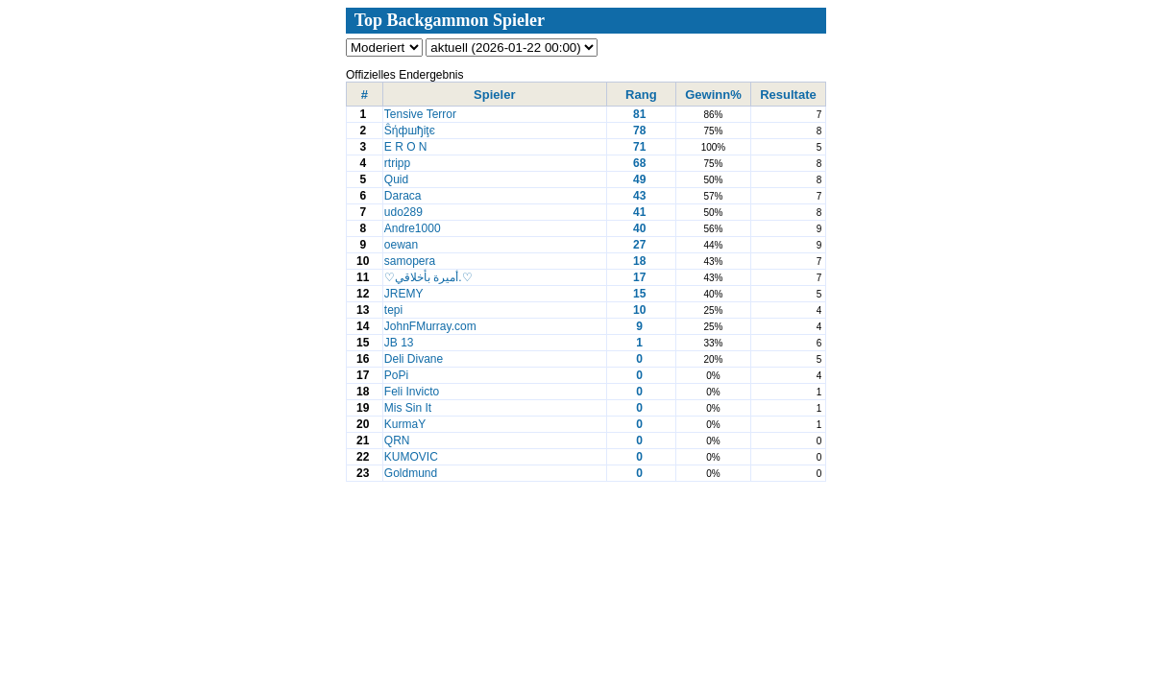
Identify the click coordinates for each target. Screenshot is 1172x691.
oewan (403, 244)
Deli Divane (415, 359)
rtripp (399, 163)
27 (639, 244)
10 (639, 310)
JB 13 (400, 342)
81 (639, 114)
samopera (411, 261)
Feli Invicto (413, 391)
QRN (398, 440)
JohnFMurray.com (431, 326)
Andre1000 (414, 228)
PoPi (398, 375)
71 (639, 147)
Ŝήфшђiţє (411, 130)
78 (639, 130)
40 (639, 228)
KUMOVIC (412, 457)
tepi (395, 310)
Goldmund (412, 473)
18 (639, 261)
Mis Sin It (409, 408)
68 (639, 163)
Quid (398, 179)
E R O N (407, 147)
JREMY (405, 293)
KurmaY (406, 424)
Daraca (404, 196)
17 (639, 277)
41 (639, 212)
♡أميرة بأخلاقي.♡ (430, 277)
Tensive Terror (421, 114)
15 (639, 293)
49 (639, 179)
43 (639, 196)
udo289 (405, 212)
